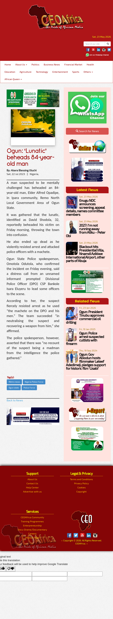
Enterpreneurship (32, 525)
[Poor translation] (10, 569)
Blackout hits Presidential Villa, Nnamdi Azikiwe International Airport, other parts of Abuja (85, 253)
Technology (42, 71)
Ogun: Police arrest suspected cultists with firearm (85, 338)
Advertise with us (32, 491)
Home (8, 64)
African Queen (13, 79)
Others (88, 71)
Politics (35, 64)
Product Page (32, 537)
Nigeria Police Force (34, 382)
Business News (52, 64)
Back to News (15, 400)
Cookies (81, 487)
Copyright (81, 491)
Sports (75, 71)
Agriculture (25, 71)
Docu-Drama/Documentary (32, 529)
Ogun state (14, 387)
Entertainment (60, 71)
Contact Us (32, 483)
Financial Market (73, 64)
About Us (21, 64)
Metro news (14, 382)
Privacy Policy (81, 483)
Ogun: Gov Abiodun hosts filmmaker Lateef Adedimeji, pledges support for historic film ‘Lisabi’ (86, 361)
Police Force (29, 387)
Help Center (32, 487)
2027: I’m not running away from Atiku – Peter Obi (85, 230)
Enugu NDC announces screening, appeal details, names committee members (85, 207)
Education (10, 71)
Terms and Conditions (81, 479)
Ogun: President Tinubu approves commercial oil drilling (85, 317)
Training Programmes (32, 521)
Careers (32, 533)
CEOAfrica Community (32, 517)
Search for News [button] (87, 131)
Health (90, 64)
